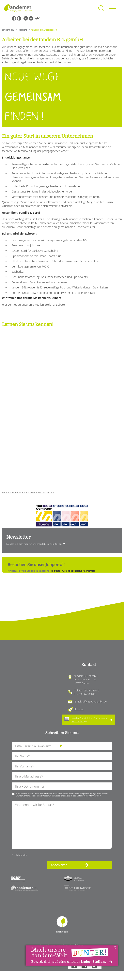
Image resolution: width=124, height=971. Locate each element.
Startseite (19, 8)
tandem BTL (8, 30)
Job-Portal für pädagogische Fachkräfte (72, 570)
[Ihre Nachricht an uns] (62, 825)
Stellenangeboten (55, 304)
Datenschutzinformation (88, 795)
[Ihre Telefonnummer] (62, 786)
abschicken (59, 865)
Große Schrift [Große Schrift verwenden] (31, 18)
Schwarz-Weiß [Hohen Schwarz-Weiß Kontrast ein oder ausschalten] (13, 18)
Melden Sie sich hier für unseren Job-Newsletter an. (34, 544)
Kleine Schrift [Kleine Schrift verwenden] (25, 18)
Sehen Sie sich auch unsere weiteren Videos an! (28, 492)
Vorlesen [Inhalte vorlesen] (37, 18)
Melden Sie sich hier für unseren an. (89, 720)
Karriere (23, 30)
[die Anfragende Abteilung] (62, 746)
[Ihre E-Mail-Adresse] (62, 776)
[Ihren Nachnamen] (62, 756)
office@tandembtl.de (95, 701)
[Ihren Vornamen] (62, 766)
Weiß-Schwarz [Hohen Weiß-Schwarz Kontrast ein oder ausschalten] (19, 18)
